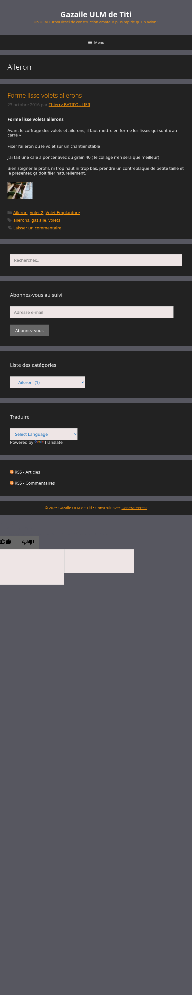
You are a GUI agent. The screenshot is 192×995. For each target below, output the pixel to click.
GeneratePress (134, 507)
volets (54, 220)
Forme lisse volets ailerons (45, 95)
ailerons (21, 220)
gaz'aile (39, 220)
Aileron (20, 212)
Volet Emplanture (63, 212)
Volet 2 (36, 212)
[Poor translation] (28, 542)
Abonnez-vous (29, 330)
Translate (48, 442)
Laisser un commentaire (37, 228)
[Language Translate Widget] (44, 434)
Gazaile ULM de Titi (96, 14)
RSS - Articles (25, 472)
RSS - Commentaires (32, 483)
